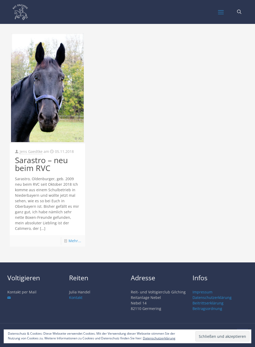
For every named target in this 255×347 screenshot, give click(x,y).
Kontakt (75, 297)
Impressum (202, 291)
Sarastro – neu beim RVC (41, 164)
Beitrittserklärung (207, 303)
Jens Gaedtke (31, 151)
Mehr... (75, 240)
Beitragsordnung (207, 308)
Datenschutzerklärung (212, 297)
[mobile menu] (220, 11)
